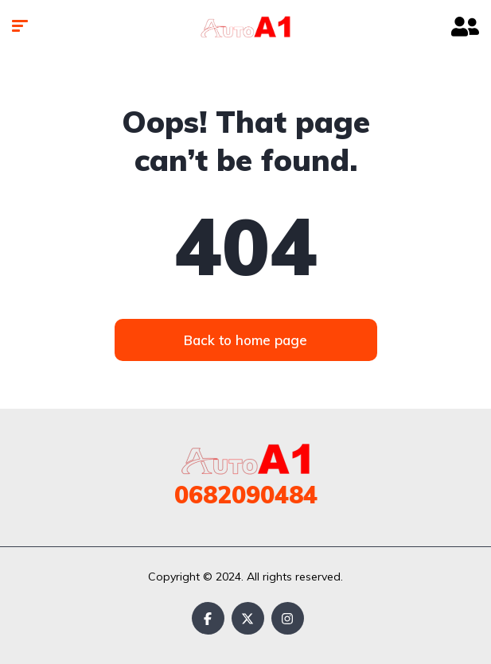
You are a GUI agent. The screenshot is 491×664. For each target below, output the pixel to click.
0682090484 (246, 495)
